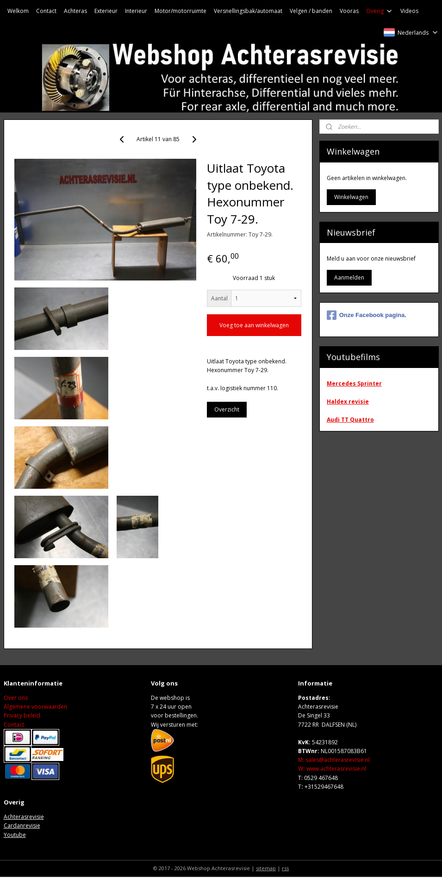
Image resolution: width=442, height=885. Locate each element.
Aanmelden (349, 277)
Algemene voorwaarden (35, 706)
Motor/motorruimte (180, 11)
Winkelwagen (351, 197)
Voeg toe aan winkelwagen (254, 325)
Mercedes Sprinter (354, 383)
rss (285, 868)
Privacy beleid (22, 715)
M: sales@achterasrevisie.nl (334, 760)
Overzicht (226, 409)
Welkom (18, 11)
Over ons (16, 698)
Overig (379, 11)
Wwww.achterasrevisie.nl (332, 769)
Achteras (75, 11)
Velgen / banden (311, 11)
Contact (46, 11)
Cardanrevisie (22, 825)
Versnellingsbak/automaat (248, 11)
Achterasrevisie (24, 817)
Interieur (136, 11)
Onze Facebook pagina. (366, 315)
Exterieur (106, 11)
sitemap (266, 868)
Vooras (349, 11)
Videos (409, 11)
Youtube (15, 835)
